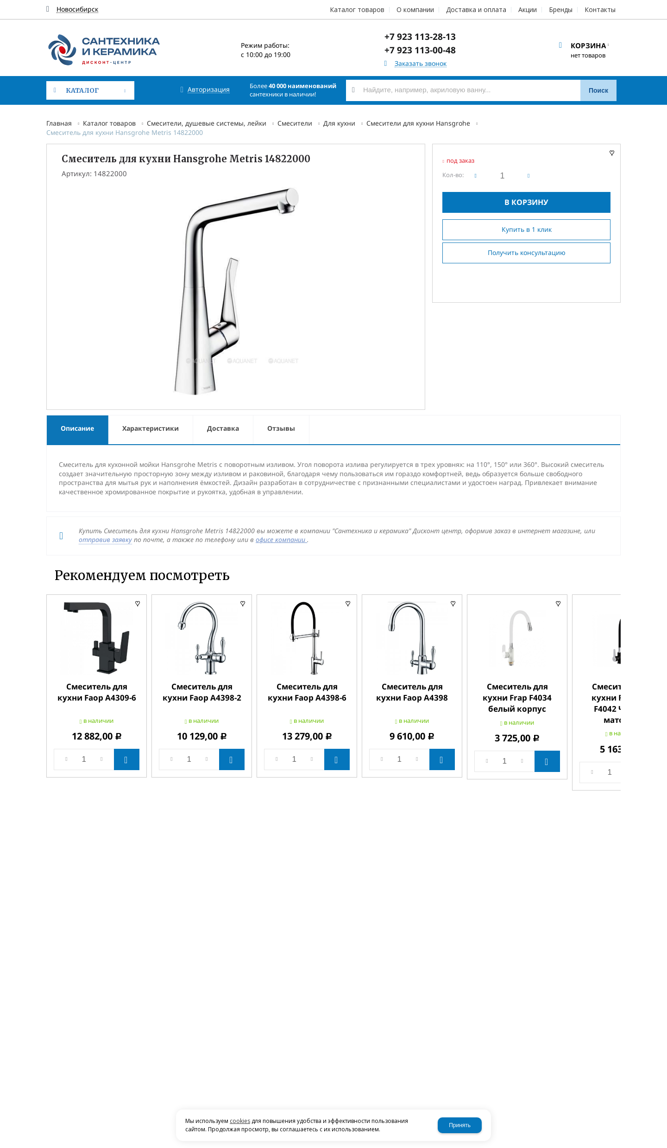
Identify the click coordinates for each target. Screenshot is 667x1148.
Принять (460, 1125)
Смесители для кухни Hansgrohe (418, 123)
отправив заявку (105, 539)
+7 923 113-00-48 (420, 50)
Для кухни (339, 123)
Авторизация (209, 89)
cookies (240, 1121)
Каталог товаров (109, 123)
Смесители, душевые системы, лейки (206, 123)
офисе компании (281, 539)
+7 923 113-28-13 (420, 37)
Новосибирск (77, 9)
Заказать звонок (421, 63)
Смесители (294, 123)
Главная (59, 123)
